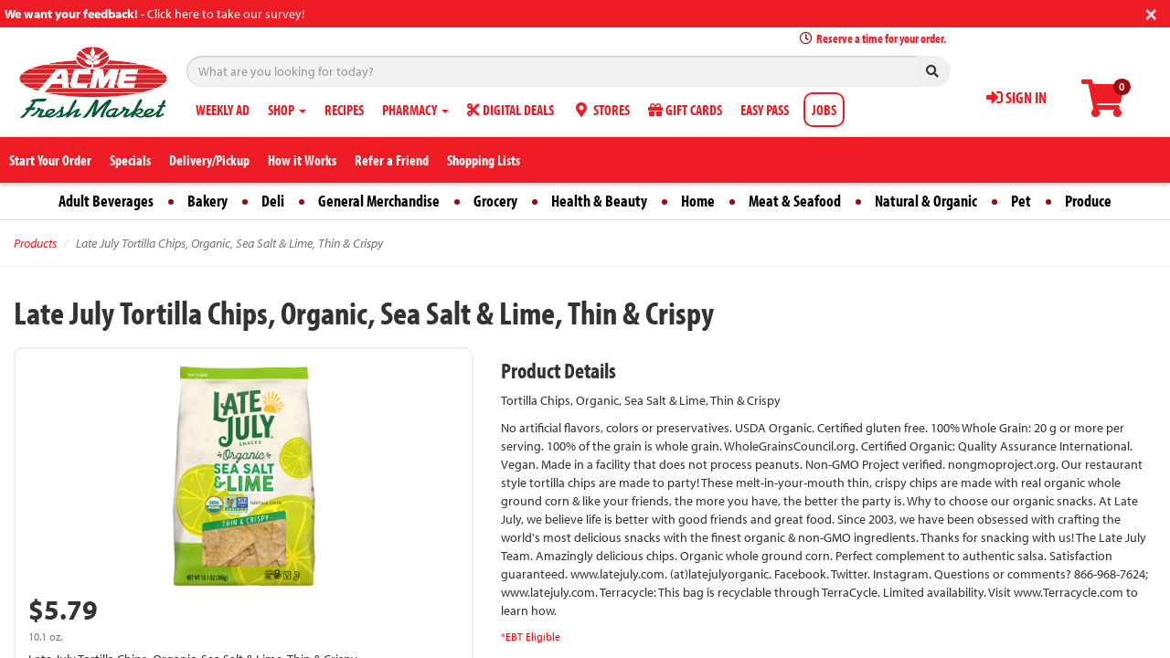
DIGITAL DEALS (510, 110)
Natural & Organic (926, 200)
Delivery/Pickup (209, 160)
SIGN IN (1016, 97)
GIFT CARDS (685, 110)
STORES (601, 110)
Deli (272, 200)
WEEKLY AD (223, 110)
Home (698, 200)
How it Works (302, 160)
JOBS (824, 110)
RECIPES (344, 110)
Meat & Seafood (795, 200)
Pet (1021, 200)
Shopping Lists (483, 160)
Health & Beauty (599, 200)
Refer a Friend (392, 160)
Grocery (495, 200)
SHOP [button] (287, 110)
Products (35, 243)
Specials (130, 160)
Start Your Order (50, 160)
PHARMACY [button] (415, 110)
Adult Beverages (106, 200)
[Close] (1151, 12)
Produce (1088, 200)
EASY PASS (764, 110)
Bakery (207, 200)
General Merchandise (379, 200)
